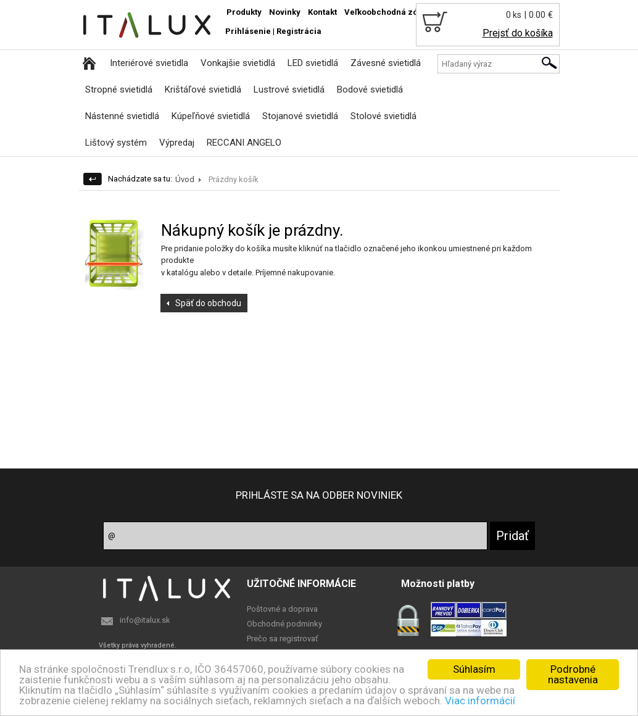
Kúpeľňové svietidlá (211, 116)
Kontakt (322, 12)
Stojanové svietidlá (300, 116)
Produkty (244, 12)
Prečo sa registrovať (282, 638)
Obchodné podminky (284, 623)
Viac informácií (480, 700)
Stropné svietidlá (118, 89)
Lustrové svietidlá (289, 89)
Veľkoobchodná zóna (386, 12)
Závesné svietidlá (385, 63)
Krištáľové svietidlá (203, 89)
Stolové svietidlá (383, 116)
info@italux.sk (145, 620)
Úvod (184, 179)
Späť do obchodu (208, 303)
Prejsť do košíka (518, 33)
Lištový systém (116, 142)
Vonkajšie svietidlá (238, 63)
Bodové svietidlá (370, 89)
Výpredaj (176, 142)
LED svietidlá (313, 63)
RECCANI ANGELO (244, 142)
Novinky (284, 12)
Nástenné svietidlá (122, 116)
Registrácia (298, 31)
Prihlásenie (248, 31)
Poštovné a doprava (282, 609)
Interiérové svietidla (149, 63)
